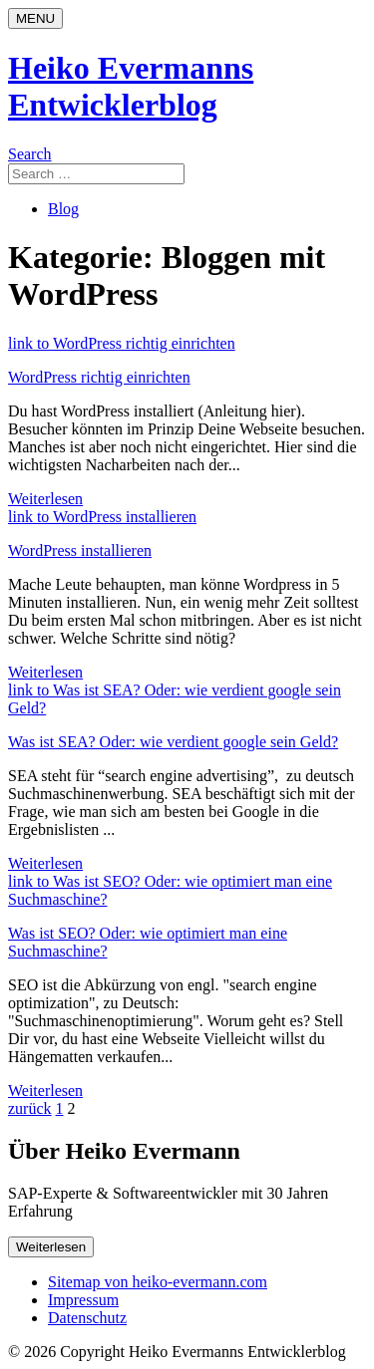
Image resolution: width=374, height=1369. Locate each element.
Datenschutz (87, 1317)
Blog (63, 208)
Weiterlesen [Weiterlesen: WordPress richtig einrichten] (45, 498)
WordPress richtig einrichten (99, 377)
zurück (30, 1108)
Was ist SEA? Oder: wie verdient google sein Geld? (173, 741)
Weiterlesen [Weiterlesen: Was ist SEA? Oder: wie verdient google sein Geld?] (45, 863)
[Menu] (35, 18)
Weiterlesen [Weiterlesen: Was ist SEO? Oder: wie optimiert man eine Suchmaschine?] (45, 1090)
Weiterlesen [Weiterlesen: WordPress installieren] (45, 672)
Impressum (83, 1299)
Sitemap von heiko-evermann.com (157, 1281)
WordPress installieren (80, 550)
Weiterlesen (51, 1246)
